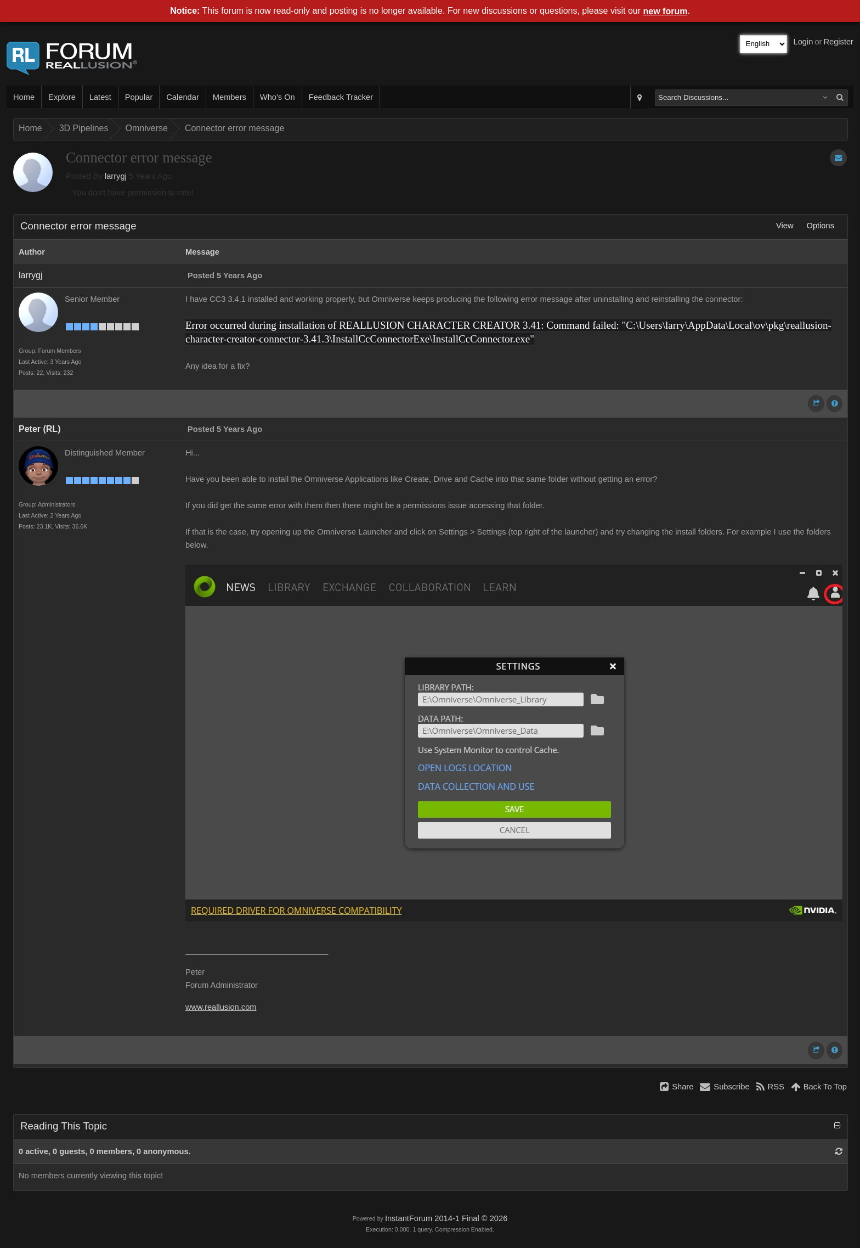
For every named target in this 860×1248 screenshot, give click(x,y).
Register (838, 41)
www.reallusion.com (221, 1007)
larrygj (116, 176)
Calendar (182, 97)
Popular (139, 97)
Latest (100, 97)
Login (803, 41)
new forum (665, 11)
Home (24, 97)
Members (229, 97)
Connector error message (234, 128)
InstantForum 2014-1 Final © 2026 (446, 1218)
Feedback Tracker (341, 97)
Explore (62, 97)
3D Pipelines (84, 128)
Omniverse (147, 128)
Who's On (277, 97)
